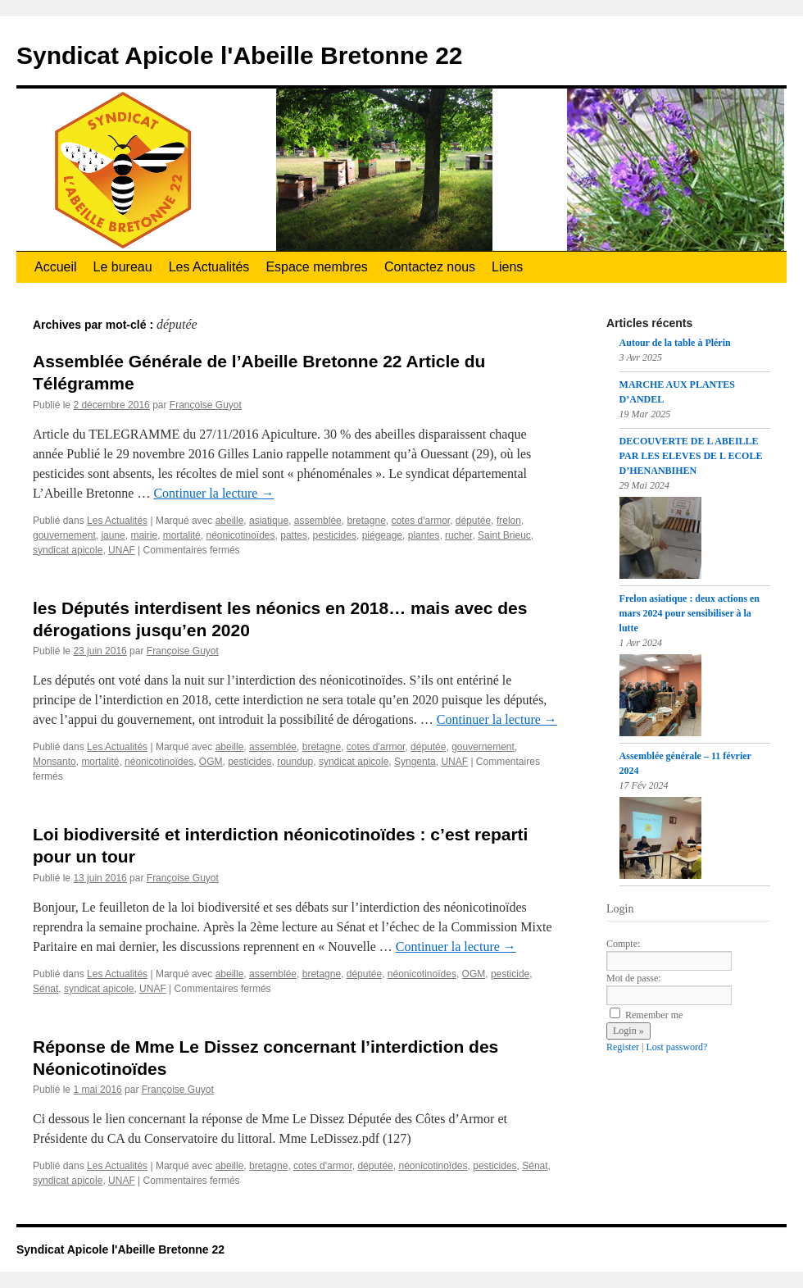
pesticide (510, 974)
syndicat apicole (67, 550)
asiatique (268, 520)
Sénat (45, 988)
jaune (113, 535)
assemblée (318, 520)
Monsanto (54, 761)
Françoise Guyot (206, 405)
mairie (143, 535)
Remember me (646, 1015)
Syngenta (415, 761)
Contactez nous (429, 267)
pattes (293, 535)
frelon (509, 520)
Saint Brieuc (504, 535)
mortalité (182, 535)
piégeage (382, 535)
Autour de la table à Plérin (675, 342)
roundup (295, 761)
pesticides (334, 535)
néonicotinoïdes (240, 535)
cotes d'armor (420, 520)
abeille (229, 520)
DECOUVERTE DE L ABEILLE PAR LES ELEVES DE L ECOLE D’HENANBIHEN (691, 455)
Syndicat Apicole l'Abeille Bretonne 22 (239, 55)
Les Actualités (209, 267)
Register (622, 1047)
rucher (458, 535)
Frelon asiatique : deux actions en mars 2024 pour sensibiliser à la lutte (689, 613)
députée (473, 520)
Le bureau (122, 267)
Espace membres (316, 267)
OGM (211, 761)
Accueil (55, 267)
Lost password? (676, 1047)
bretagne (366, 520)
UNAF (121, 550)
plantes (424, 535)
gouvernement (64, 535)
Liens (507, 267)
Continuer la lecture (213, 493)
